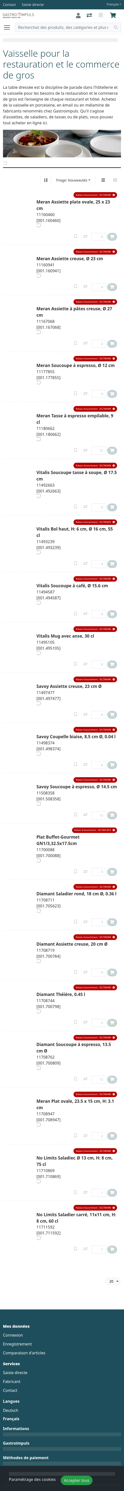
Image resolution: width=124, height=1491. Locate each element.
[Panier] (114, 15)
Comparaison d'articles (24, 1353)
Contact (10, 1390)
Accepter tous (76, 1480)
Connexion (13, 1335)
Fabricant (11, 1381)
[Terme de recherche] (63, 27)
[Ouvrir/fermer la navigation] (9, 27)
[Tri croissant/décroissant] (46, 180)
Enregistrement (17, 1344)
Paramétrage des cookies (32, 1479)
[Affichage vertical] (103, 180)
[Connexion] (78, 15)
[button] (95, 195)
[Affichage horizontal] (115, 180)
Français (113, 4)
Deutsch (10, 1410)
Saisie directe (15, 1372)
